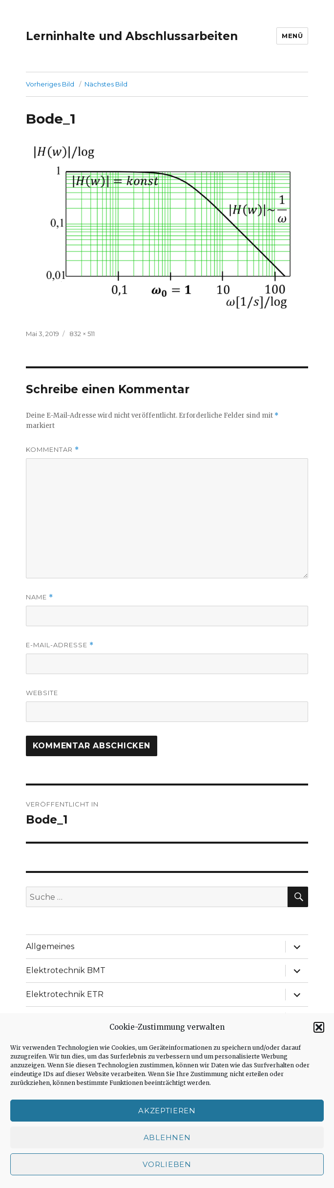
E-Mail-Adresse (60, 645)
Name (39, 597)
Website (42, 693)
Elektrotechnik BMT (65, 970)
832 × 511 (82, 334)
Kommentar (52, 450)
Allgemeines (50, 946)
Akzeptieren (167, 1110)
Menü (292, 36)
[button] (319, 1027)
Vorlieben (167, 1164)
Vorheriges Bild (50, 84)
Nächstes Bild (105, 84)
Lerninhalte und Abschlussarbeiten (132, 36)
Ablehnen (167, 1137)
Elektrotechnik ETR (65, 994)
